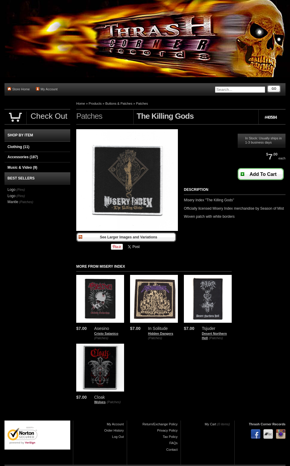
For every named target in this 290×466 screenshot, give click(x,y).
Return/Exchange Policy (160, 424)
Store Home (18, 89)
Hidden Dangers (160, 333)
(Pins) (20, 189)
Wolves (100, 402)
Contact (172, 449)
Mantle (12, 202)
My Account (47, 89)
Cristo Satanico (106, 333)
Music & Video (22, 167)
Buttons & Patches (118, 103)
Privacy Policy (167, 430)
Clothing (18, 147)
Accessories (22, 157)
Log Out (118, 436)
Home (80, 103)
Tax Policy (170, 436)
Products (95, 103)
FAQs (173, 443)
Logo (11, 190)
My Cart (210, 424)
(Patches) (101, 338)
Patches (142, 103)
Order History (114, 430)
